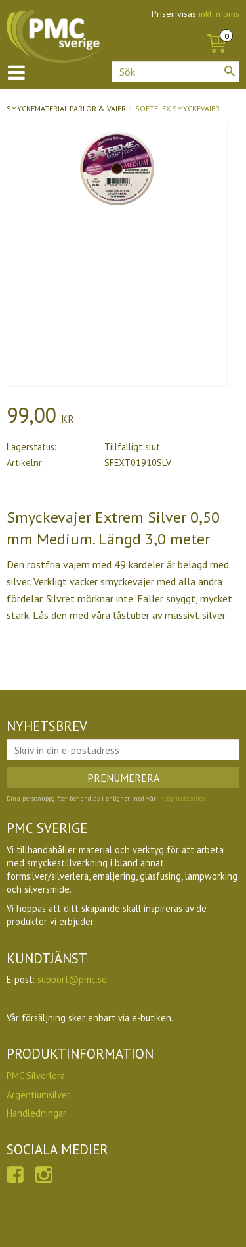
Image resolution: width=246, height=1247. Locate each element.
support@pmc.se (72, 979)
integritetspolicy (181, 798)
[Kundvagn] (216, 29)
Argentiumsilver (38, 1094)
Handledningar (36, 1113)
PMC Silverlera (36, 1075)
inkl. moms (219, 14)
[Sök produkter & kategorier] (175, 71)
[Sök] (229, 71)
